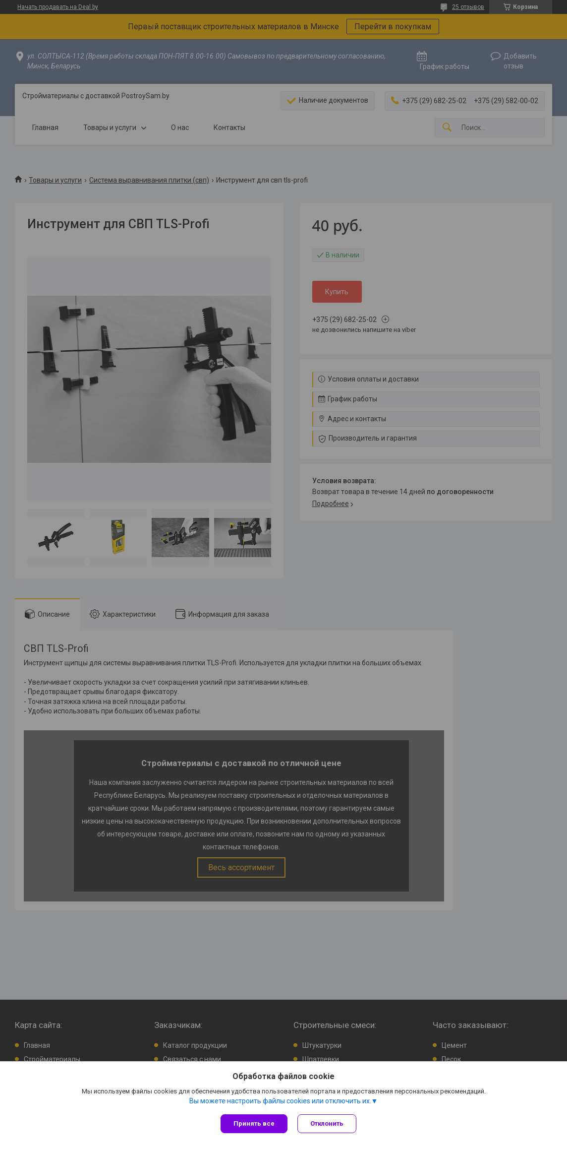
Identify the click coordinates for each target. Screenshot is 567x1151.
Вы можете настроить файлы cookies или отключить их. (280, 1101)
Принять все (254, 1123)
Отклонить (326, 1123)
